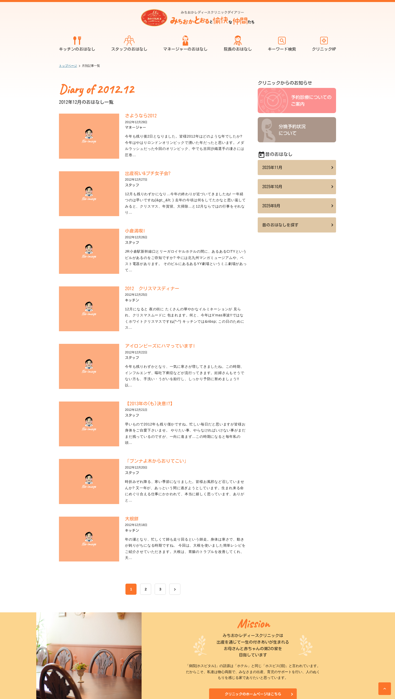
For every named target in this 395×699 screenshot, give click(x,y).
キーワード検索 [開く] (282, 43)
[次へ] (174, 589)
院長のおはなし (238, 43)
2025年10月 (272, 187)
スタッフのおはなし (129, 43)
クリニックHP (324, 43)
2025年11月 (272, 167)
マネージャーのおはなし (185, 43)
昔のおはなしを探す (280, 225)
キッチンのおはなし (77, 43)
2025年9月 (271, 206)
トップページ (68, 66)
